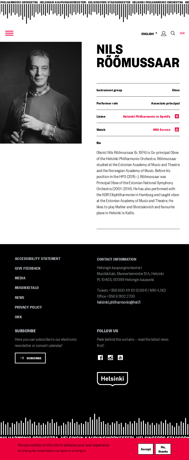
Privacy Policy (28, 307)
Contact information (116, 259)
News (19, 297)
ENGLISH (150, 34)
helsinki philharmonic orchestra (157, 2)
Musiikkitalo (27, 287)
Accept (146, 448)
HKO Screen (162, 129)
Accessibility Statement (37, 258)
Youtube (120, 357)
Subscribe (34, 358)
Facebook (100, 357)
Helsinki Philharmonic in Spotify (146, 116)
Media (20, 277)
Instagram (110, 357)
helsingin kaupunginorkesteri (63, 2)
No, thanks (163, 449)
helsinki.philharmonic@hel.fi (119, 301)
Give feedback (28, 268)
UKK (18, 316)
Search (173, 33)
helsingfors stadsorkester (109, 2)
